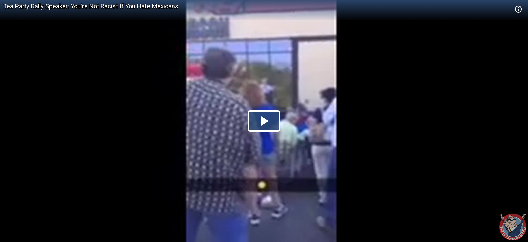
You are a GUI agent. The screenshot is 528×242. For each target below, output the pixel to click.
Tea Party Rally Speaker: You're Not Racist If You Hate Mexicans (90, 6)
